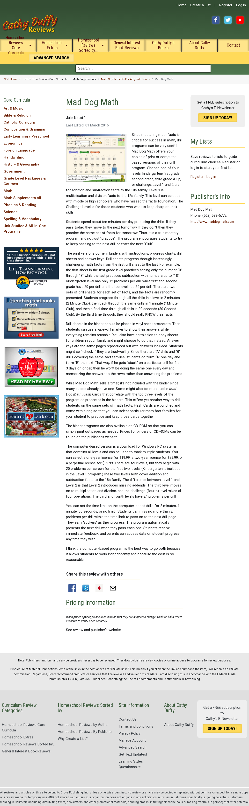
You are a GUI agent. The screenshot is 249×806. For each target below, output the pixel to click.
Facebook (216, 20)
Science (11, 212)
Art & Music (13, 108)
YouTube (240, 20)
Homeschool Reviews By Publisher (85, 732)
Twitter (228, 20)
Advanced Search (132, 747)
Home (181, 5)
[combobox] (143, 68)
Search (51, 57)
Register (225, 5)
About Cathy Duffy (199, 45)
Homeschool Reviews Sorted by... (88, 45)
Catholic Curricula (19, 122)
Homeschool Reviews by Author (83, 725)
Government (14, 171)
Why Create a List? (73, 739)
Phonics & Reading (20, 205)
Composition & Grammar (25, 129)
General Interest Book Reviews (127, 45)
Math (8, 191)
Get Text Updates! (133, 754)
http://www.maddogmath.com (212, 221)
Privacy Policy (129, 733)
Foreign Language (19, 150)
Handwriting (14, 157)
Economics (13, 143)
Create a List (200, 5)
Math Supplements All (22, 198)
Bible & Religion (17, 115)
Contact (233, 45)
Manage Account (132, 740)
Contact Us (128, 719)
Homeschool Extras (52, 45)
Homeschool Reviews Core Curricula (16, 45)
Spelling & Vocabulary (22, 219)
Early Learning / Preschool (26, 136)
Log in (241, 5)
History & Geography (21, 164)
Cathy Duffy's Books (163, 45)
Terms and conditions (136, 726)
